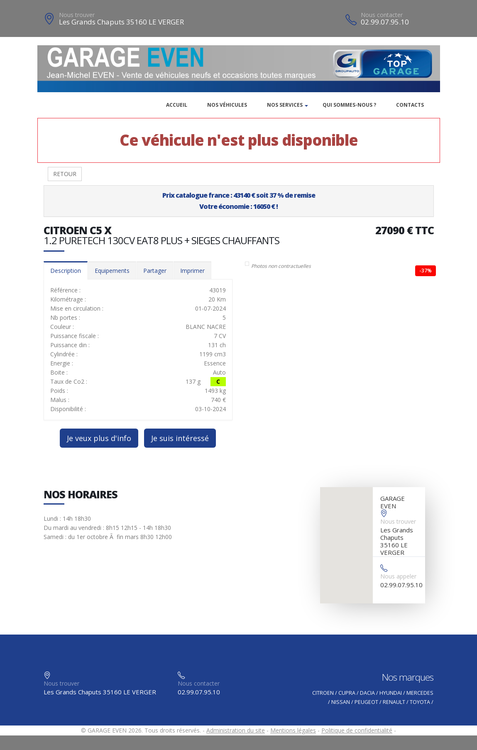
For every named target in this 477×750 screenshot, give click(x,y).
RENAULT (394, 702)
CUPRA (346, 692)
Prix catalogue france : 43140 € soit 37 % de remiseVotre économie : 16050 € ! (238, 201)
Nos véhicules (227, 104)
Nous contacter (382, 15)
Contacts (410, 104)
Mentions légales (293, 730)
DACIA (367, 692)
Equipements (112, 271)
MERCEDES (419, 692)
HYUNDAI (390, 692)
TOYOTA (420, 702)
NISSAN (340, 702)
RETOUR (64, 174)
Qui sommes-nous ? (349, 104)
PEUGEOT (366, 702)
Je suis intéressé (180, 438)
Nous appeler (398, 576)
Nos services (285, 104)
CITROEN (323, 692)
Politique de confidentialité (356, 730)
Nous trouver (77, 15)
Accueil (176, 104)
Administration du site (235, 730)
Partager (154, 271)
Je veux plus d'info (99, 438)
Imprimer (192, 271)
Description (65, 271)
